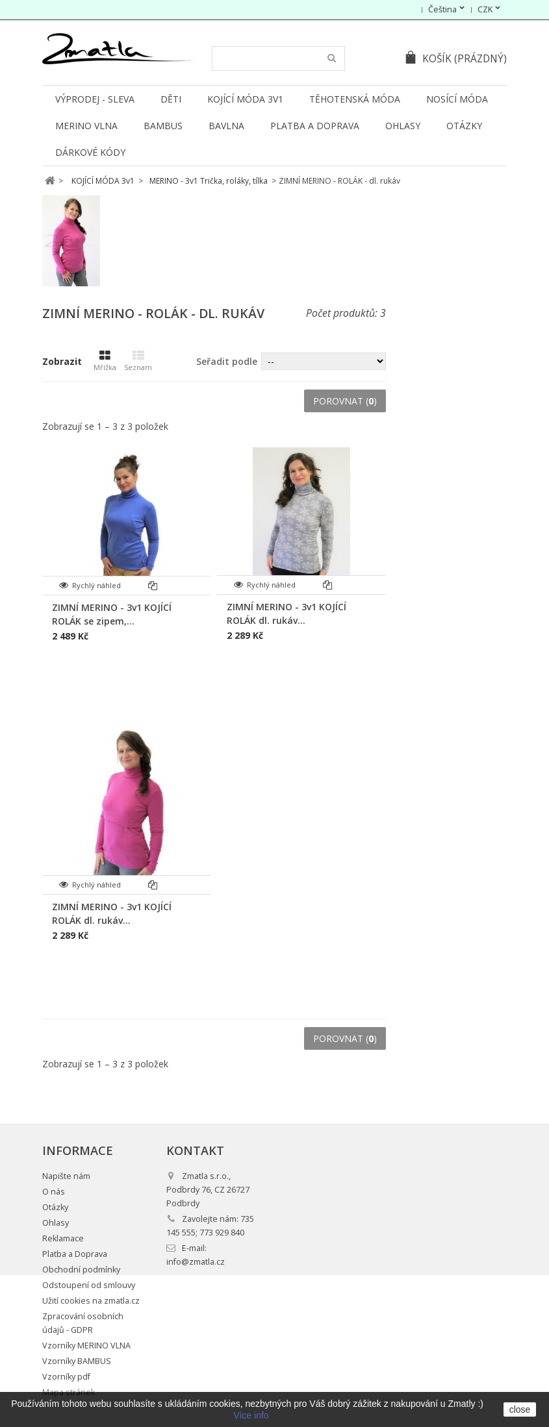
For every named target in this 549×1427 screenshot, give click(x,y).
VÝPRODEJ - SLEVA (94, 99)
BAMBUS (163, 125)
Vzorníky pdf (66, 1376)
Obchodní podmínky (81, 1269)
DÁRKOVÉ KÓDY (90, 152)
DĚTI (170, 99)
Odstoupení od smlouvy (88, 1285)
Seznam (138, 361)
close (520, 1409)
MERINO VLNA (86, 125)
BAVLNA (226, 125)
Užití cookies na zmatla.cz (91, 1300)
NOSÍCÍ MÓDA (457, 99)
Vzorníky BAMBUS (76, 1361)
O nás (53, 1191)
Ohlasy (402, 125)
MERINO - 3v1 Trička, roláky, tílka (208, 180)
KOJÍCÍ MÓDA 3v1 (245, 99)
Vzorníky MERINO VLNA (86, 1345)
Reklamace (63, 1238)
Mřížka (105, 361)
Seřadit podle (226, 361)
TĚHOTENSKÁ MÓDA (354, 99)
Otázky (464, 125)
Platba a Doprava (314, 125)
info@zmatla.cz (195, 1261)
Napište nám (66, 1176)
